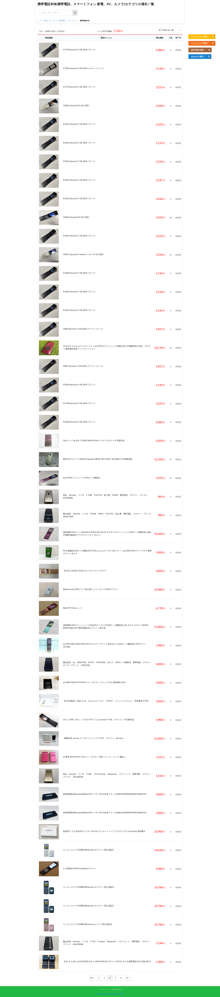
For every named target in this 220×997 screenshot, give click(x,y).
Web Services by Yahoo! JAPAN (110, 994)
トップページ (104, 989)
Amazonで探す (201, 56)
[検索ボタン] (75, 12)
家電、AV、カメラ (50, 20)
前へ (92, 978)
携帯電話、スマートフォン (68, 20)
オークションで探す (203, 36)
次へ (128, 978)
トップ (39, 20)
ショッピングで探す (203, 43)
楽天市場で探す (201, 50)
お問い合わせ (116, 989)
